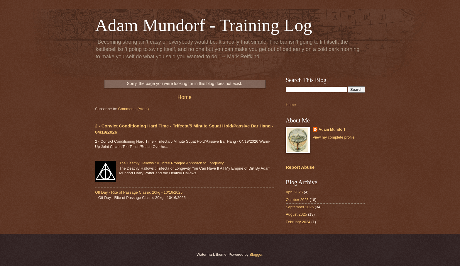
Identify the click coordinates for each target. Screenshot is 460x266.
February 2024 (298, 222)
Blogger (256, 254)
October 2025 (297, 199)
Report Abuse (300, 167)
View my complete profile (334, 137)
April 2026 (294, 192)
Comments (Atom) (133, 109)
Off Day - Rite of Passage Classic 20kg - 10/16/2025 (138, 192)
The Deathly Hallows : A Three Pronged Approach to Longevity (171, 163)
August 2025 (296, 214)
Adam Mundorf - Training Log (203, 25)
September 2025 (300, 207)
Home (184, 97)
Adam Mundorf (332, 129)
